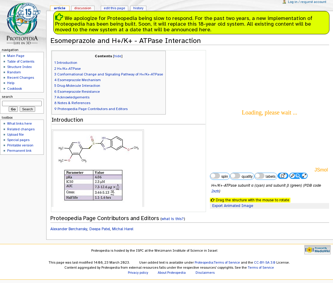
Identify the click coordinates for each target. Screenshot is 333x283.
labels (265, 176)
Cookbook (14, 88)
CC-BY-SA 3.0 (264, 262)
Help (10, 83)
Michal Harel (122, 229)
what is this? (173, 218)
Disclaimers (205, 272)
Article (60, 8)
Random (14, 72)
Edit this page (114, 8)
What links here (19, 123)
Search (7, 97)
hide (117, 56)
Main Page (15, 56)
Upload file (15, 134)
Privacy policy (138, 272)
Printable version (20, 145)
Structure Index (19, 67)
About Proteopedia (172, 272)
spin (219, 176)
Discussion (82, 8)
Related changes (21, 129)
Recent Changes (20, 77)
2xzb (215, 191)
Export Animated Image (232, 205)
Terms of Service (261, 267)
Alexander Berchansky (68, 229)
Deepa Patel (99, 229)
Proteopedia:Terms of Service (217, 262)
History (138, 8)
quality (241, 176)
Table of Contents (20, 61)
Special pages (18, 140)
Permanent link (19, 151)
